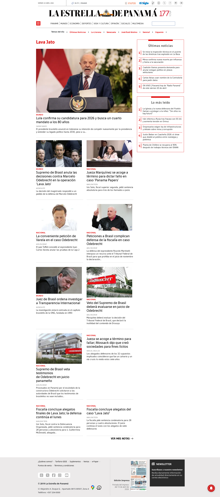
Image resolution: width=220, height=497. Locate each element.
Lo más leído (160, 102)
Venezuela (111, 32)
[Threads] (41, 475)
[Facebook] (53, 475)
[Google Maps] (92, 487)
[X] (47, 475)
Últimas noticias (160, 46)
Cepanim (159, 32)
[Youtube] (66, 475)
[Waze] (99, 487)
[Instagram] (59, 475)
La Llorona (96, 32)
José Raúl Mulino (129, 32)
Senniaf (146, 32)
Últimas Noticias (78, 32)
